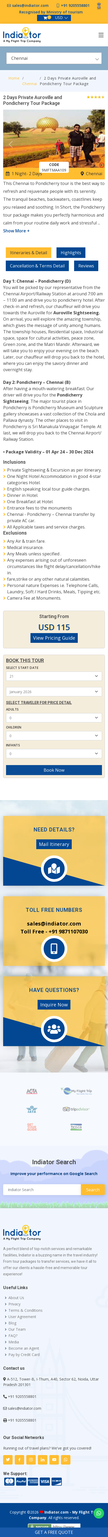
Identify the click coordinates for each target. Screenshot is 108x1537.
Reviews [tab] (86, 266)
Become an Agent (23, 1348)
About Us (16, 1298)
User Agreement (22, 1317)
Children (14, 727)
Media (13, 1342)
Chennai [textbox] (19, 58)
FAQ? (12, 1336)
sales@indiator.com (30, 5)
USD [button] (59, 17)
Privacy (14, 1304)
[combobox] (54, 58)
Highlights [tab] (71, 253)
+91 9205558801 (75, 5)
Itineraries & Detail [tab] (28, 253)
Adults (12, 709)
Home (14, 78)
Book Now (54, 770)
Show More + (16, 231)
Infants (13, 745)
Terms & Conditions (25, 1310)
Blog (12, 1323)
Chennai (29, 83)
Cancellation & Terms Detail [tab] (37, 266)
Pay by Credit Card (24, 1355)
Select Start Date (22, 667)
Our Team (17, 1329)
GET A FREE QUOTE (54, 1532)
